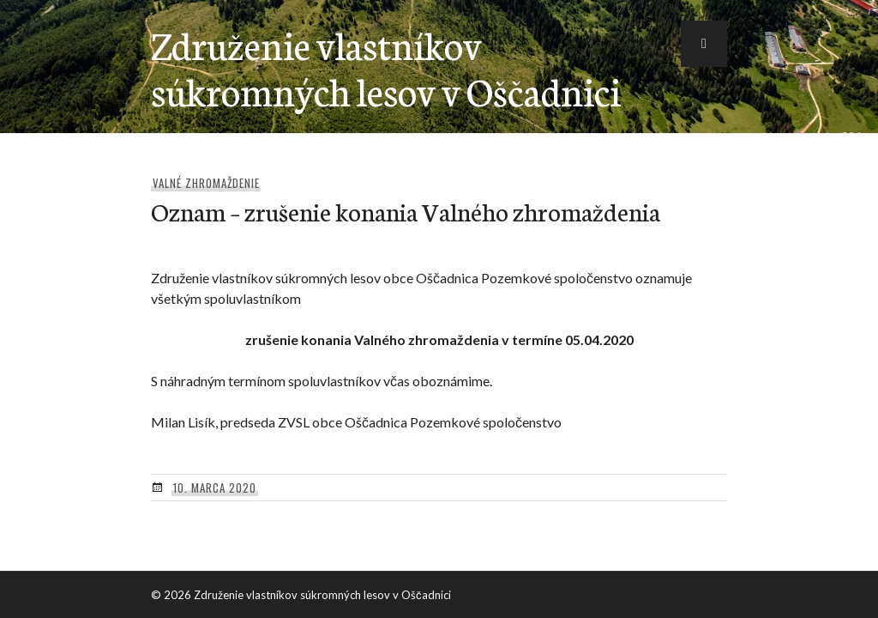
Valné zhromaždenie (206, 182)
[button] (704, 44)
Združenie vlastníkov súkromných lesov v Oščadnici (386, 67)
